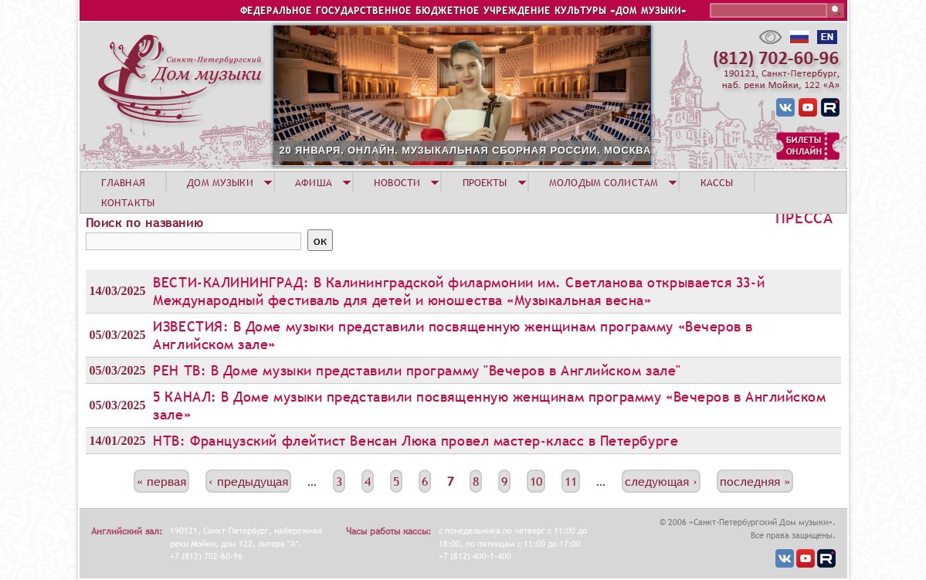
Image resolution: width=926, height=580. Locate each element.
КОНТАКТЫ (127, 202)
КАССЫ (717, 182)
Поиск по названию (145, 222)
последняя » (755, 481)
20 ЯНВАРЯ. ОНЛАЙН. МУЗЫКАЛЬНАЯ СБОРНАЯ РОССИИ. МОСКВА (466, 150)
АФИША (313, 182)
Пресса (804, 218)
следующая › (661, 481)
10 (536, 481)
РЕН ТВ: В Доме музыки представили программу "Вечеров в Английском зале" (416, 370)
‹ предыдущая (248, 481)
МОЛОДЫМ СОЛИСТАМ (603, 182)
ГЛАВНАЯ (123, 182)
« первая (161, 481)
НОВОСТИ (397, 182)
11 (571, 481)
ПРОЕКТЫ (485, 182)
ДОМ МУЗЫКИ (220, 182)
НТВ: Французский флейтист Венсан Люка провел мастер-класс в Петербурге (415, 440)
